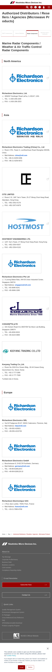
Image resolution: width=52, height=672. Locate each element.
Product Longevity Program (11, 625)
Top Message (6, 557)
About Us (5, 552)
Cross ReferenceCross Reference (13, 617)
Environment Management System (13, 612)
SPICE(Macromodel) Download (12, 623)
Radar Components (32, 33)
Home (3, 534)
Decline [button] (30, 667)
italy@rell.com (20, 426)
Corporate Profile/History (10, 559)
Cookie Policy (11, 655)
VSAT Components (7, 33)
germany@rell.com (22, 466)
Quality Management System (11, 609)
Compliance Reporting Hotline (11, 570)
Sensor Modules (19, 33)
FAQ (3, 620)
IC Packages (6, 615)
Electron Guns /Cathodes (45, 33)
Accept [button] (22, 667)
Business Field (6, 562)
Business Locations (8, 565)
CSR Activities (6, 567)
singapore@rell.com (23, 285)
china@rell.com (21, 155)
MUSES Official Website (29, 636)
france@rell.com (21, 506)
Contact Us (26, 595)
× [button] (47, 648)
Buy (9, 534)
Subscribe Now (26, 585)
